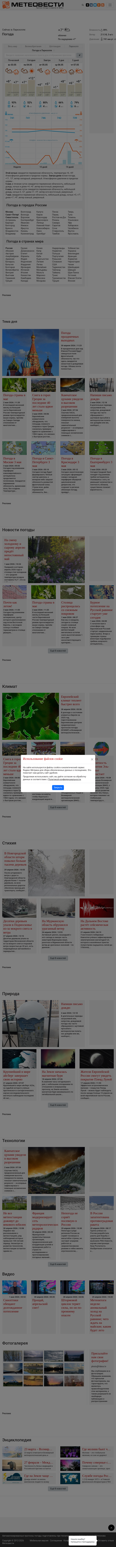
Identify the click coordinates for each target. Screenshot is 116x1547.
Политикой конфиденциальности (64, 779)
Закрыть (58, 787)
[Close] (92, 759)
